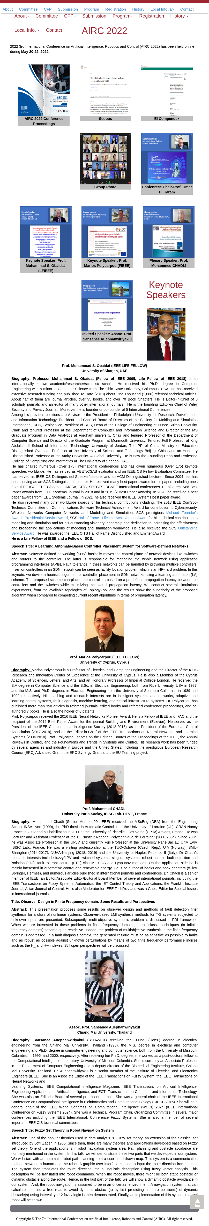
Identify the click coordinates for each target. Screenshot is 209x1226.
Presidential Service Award (46, 518)
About (8, 9)
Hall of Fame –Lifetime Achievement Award (112, 518)
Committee (46, 16)
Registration (151, 16)
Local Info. (27, 30)
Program (123, 16)
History (179, 16)
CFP (70, 16)
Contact (54, 30)
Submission (94, 16)
